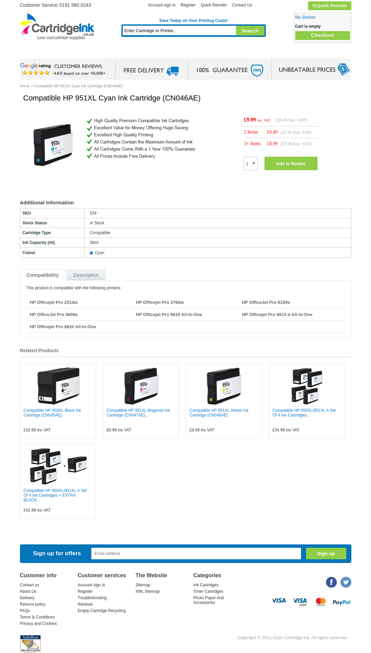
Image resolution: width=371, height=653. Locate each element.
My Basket (305, 17)
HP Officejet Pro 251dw (54, 302)
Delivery (27, 597)
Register (188, 5)
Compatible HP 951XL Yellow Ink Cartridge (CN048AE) (219, 413)
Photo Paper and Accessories (195, 52)
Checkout (322, 35)
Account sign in (162, 5)
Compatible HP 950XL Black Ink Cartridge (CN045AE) (52, 413)
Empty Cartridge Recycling (102, 610)
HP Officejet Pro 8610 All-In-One (169, 314)
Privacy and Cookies (38, 623)
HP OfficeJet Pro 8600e (54, 314)
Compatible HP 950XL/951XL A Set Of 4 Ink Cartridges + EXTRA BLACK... (55, 495)
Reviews (85, 604)
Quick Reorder (329, 5)
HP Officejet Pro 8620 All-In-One (63, 326)
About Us (28, 591)
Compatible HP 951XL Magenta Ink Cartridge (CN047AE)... (138, 413)
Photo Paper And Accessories (208, 600)
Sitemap (143, 585)
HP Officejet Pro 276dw (160, 302)
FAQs (25, 610)
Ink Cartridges (71, 52)
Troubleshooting (92, 597)
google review (64, 69)
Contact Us (242, 5)
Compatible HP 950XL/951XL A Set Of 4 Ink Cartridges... (304, 413)
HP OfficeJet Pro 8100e (266, 302)
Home (33, 52)
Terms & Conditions (37, 617)
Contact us (29, 585)
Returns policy (33, 604)
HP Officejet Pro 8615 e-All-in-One (277, 314)
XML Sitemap (148, 591)
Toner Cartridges (123, 52)
